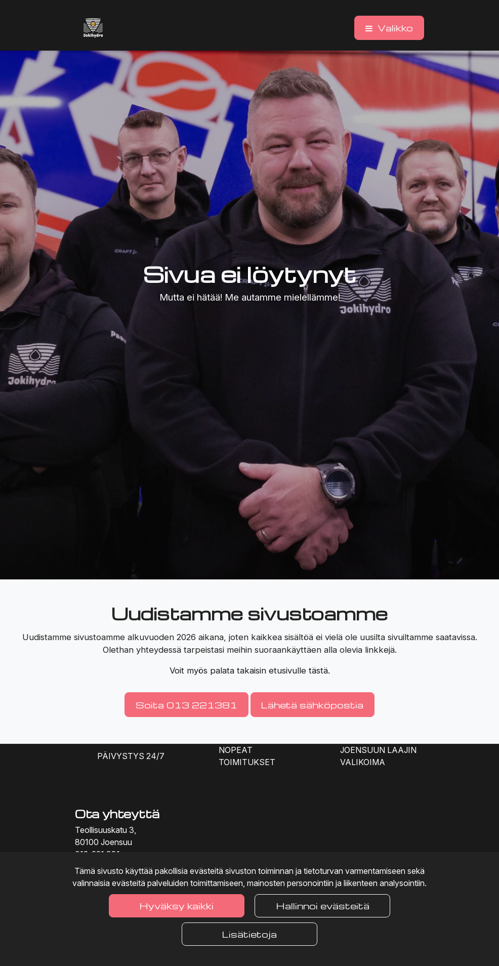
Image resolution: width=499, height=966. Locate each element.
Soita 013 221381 (186, 704)
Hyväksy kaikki (176, 905)
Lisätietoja (249, 934)
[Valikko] (389, 28)
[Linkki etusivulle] (93, 28)
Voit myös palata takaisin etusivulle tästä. (250, 670)
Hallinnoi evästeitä (322, 905)
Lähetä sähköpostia (312, 704)
